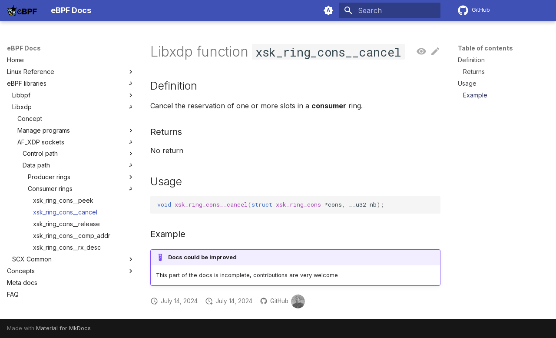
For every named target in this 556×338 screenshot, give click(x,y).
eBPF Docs (24, 48)
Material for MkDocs (63, 328)
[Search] (389, 10)
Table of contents (485, 48)
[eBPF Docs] (21, 10)
